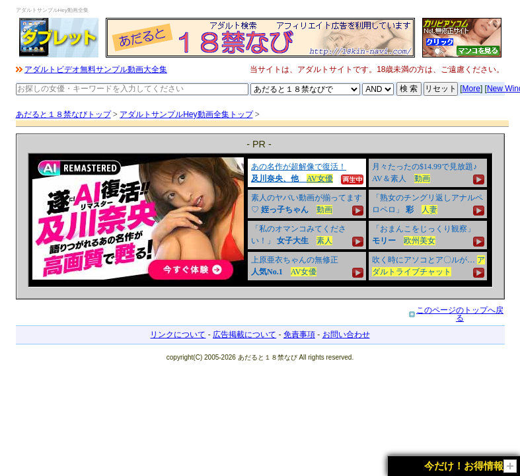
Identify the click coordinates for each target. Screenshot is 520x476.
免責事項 (299, 334)
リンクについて (177, 334)
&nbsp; (260, 220)
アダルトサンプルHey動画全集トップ (186, 114)
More (471, 88)
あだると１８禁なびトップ (63, 114)
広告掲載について (244, 334)
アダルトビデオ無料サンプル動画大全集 (95, 69)
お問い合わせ (346, 334)
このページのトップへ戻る (459, 314)
